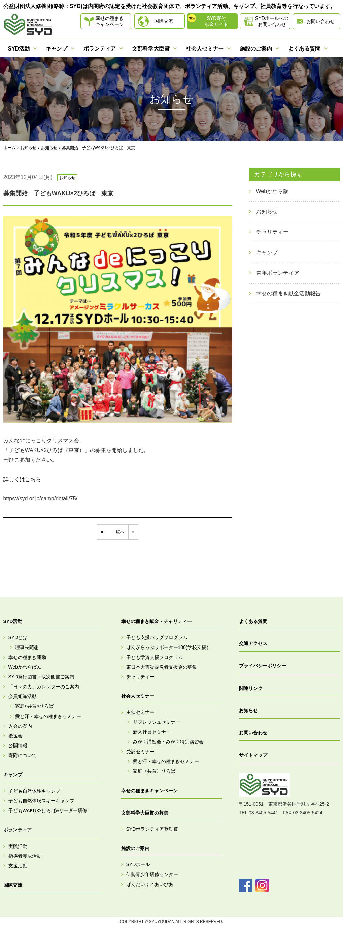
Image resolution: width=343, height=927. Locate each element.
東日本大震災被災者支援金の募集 (161, 667)
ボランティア (99, 49)
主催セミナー (140, 712)
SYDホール (138, 864)
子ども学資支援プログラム (154, 657)
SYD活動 (19, 49)
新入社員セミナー (152, 732)
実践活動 (17, 846)
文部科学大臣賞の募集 (144, 813)
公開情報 (17, 745)
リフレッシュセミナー (156, 722)
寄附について (22, 755)
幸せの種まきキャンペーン (110, 21)
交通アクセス (253, 643)
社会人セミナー (205, 49)
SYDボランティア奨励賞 (152, 829)
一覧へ (118, 532)
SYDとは (18, 637)
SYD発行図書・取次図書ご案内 (41, 677)
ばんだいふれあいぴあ (149, 884)
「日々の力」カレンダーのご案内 (43, 686)
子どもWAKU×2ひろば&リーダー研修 (48, 810)
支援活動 (17, 865)
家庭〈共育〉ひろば (154, 771)
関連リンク (251, 688)
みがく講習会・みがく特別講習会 (168, 741)
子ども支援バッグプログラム (156, 637)
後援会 (15, 735)
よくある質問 (304, 49)
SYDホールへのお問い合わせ (271, 21)
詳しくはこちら (22, 479)
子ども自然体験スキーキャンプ (41, 800)
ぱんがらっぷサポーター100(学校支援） (168, 647)
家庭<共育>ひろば (34, 706)
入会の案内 (20, 726)
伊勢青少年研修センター (152, 874)
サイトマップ (253, 755)
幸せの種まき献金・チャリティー (156, 621)
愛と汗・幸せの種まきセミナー (48, 716)
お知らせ (28, 147)
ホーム (9, 147)
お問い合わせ (320, 21)
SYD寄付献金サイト (216, 21)
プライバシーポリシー (262, 666)
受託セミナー (140, 751)
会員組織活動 (22, 696)
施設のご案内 (256, 49)
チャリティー (140, 677)
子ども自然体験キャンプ (34, 791)
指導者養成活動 (24, 856)
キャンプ (56, 49)
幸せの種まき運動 (27, 657)
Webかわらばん (25, 667)
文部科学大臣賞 (151, 49)
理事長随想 (27, 647)
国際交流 (163, 21)
